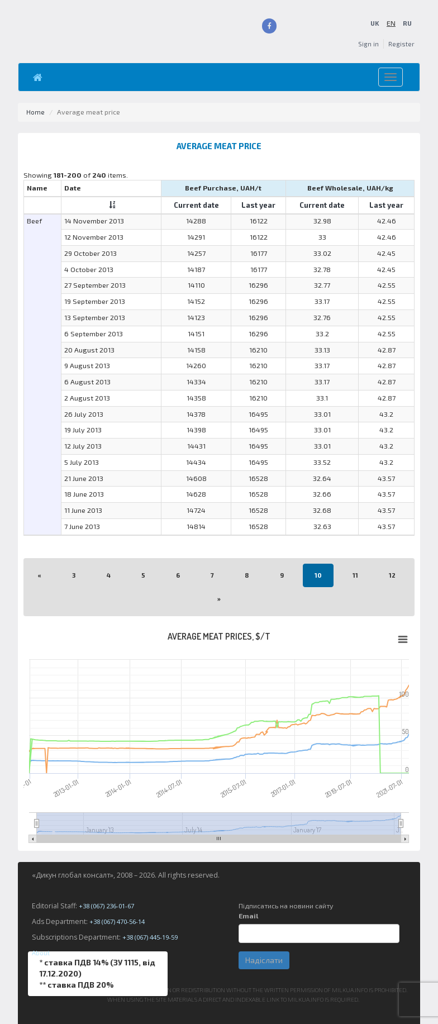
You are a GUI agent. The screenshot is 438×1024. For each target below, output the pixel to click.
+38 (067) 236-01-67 (110, 906)
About (41, 953)
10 (319, 575)
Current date (196, 205)
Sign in (366, 44)
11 (356, 575)
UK (373, 23)
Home (35, 112)
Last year (258, 205)
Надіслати (264, 960)
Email (248, 916)
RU (407, 23)
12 (393, 575)
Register (401, 44)
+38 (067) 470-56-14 (120, 921)
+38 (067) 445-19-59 (153, 937)
